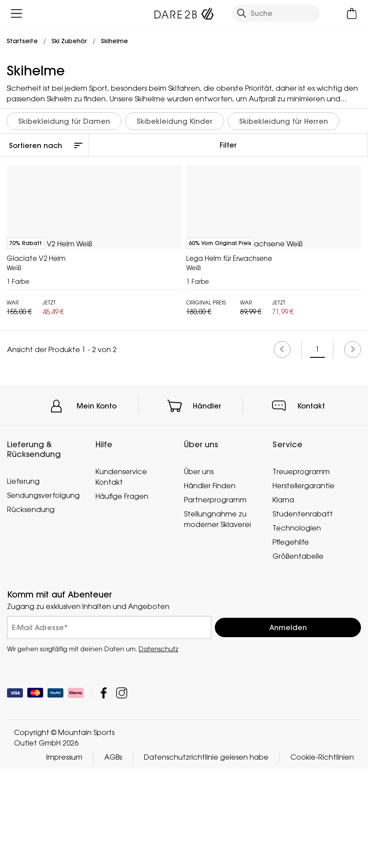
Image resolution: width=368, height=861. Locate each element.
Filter (228, 145)
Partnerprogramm (215, 591)
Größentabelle (298, 647)
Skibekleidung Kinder (174, 121)
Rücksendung (31, 600)
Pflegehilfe (290, 633)
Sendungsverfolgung (43, 586)
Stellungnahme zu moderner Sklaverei (217, 610)
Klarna (283, 591)
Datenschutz (158, 740)
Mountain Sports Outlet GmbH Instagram (121, 784)
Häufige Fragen (122, 587)
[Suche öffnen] (276, 13)
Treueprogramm (301, 563)
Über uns (198, 563)
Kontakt (311, 497)
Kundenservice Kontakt (121, 568)
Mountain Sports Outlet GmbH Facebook (103, 784)
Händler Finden (210, 577)
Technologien (296, 619)
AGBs (113, 848)
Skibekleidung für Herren (283, 121)
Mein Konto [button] (97, 497)
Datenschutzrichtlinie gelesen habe (206, 848)
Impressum (64, 848)
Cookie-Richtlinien (322, 848)
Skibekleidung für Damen (64, 121)
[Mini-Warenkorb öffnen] (351, 13)
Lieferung (23, 572)
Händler (207, 497)
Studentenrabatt (302, 605)
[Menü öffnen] (16, 13)
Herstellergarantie (303, 577)
